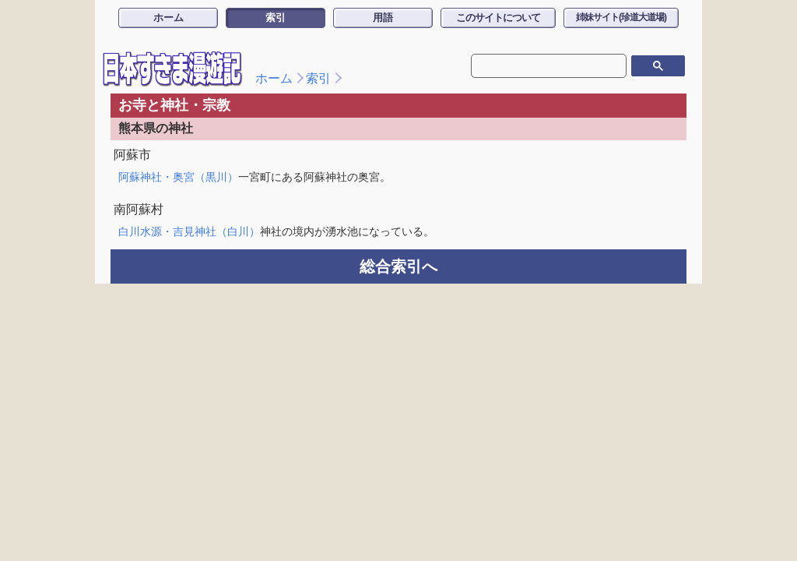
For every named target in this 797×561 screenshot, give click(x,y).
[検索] (547, 65)
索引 (275, 17)
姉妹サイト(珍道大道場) (621, 17)
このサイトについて (498, 17)
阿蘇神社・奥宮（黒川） (178, 177)
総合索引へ (398, 266)
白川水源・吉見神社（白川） (189, 231)
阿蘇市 (132, 154)
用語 (383, 17)
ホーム (168, 17)
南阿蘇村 (138, 209)
